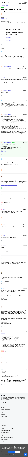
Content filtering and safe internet (7, 442)
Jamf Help (3, 407)
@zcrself (7, 260)
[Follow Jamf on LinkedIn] (3, 402)
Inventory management (5, 432)
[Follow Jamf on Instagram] (7, 402)
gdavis (4, 224)
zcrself (4, 209)
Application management (5, 430)
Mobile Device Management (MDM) (7, 428)
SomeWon (4, 235)
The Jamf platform (4, 425)
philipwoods (5, 288)
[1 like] (5, 170)
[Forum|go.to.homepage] (6, 2)
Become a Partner (4, 416)
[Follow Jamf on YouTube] (5, 402)
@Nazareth (3, 333)
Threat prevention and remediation (7, 441)
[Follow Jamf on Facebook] (10, 402)
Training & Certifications (5, 409)
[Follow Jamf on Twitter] (1, 402)
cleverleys (4, 245)
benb (3, 357)
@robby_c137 (7, 359)
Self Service (3, 435)
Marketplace (3, 414)
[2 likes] (5, 202)
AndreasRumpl (5, 14)
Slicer (4, 272)
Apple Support (8, 37)
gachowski (4, 194)
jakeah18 (4, 369)
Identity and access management (7, 437)
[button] (2, 2)
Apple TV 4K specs (4, 18)
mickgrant (4, 176)
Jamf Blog (2, 412)
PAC (3, 159)
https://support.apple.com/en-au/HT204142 (9, 185)
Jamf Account (3, 419)
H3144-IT (4, 51)
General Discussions (5, 5)
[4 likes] (6, 351)
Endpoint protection (4, 439)
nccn (3, 306)
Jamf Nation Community (5, 411)
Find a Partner (3, 418)
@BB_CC (2, 260)
